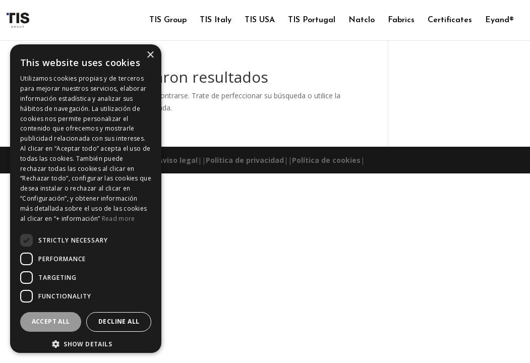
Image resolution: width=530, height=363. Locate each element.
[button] (85, 344)
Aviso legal (178, 160)
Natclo (361, 20)
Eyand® (499, 20)
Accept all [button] (51, 321)
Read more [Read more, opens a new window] (118, 218)
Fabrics (401, 20)
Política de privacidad (245, 160)
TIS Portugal (311, 20)
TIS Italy (215, 20)
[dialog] (85, 198)
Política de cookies (326, 160)
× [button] (150, 55)
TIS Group (168, 20)
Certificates (450, 20)
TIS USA (260, 20)
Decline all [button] (118, 321)
